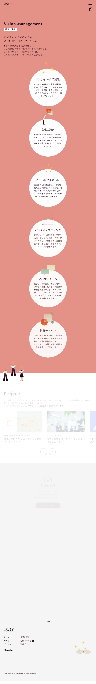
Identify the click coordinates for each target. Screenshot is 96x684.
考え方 (6, 641)
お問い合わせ (26, 641)
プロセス (7, 644)
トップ (6, 637)
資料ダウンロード (27, 644)
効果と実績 (25, 637)
